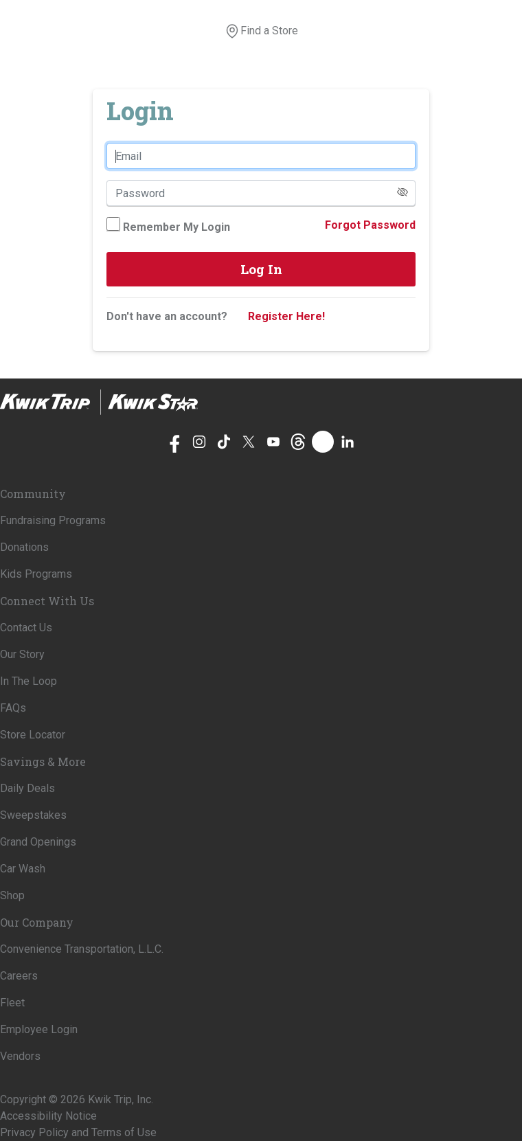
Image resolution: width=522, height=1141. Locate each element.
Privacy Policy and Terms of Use (78, 1132)
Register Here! (286, 316)
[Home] (99, 402)
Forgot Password (370, 224)
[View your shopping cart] (306, 31)
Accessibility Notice (48, 1115)
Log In (261, 269)
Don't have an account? (166, 316)
